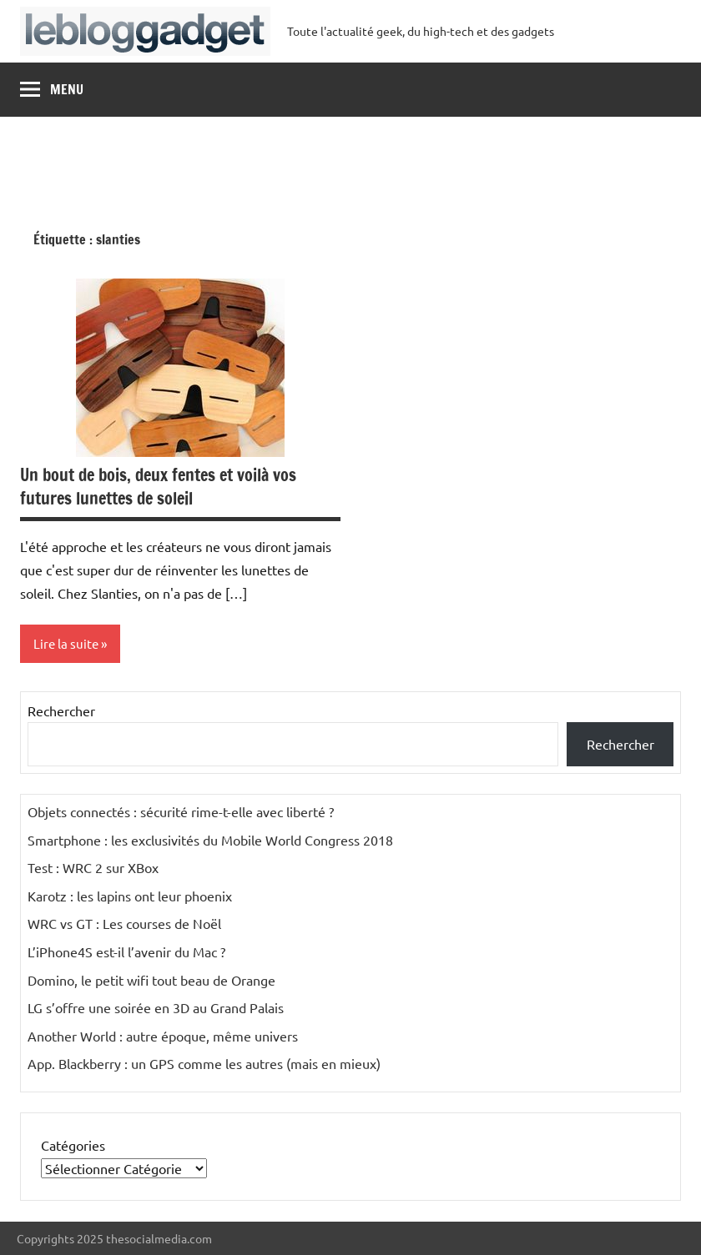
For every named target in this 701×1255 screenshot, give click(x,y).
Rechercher (61, 710)
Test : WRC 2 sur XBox (93, 867)
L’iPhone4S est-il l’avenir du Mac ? (126, 951)
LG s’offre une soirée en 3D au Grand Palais (156, 1007)
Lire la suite (65, 643)
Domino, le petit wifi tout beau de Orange (151, 979)
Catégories (73, 1145)
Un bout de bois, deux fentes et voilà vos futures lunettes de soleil (158, 486)
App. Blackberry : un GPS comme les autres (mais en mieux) (204, 1063)
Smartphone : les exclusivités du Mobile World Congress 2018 (210, 839)
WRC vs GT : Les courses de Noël (124, 923)
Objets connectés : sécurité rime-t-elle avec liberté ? (181, 811)
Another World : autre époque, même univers (163, 1035)
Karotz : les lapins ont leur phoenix (130, 895)
